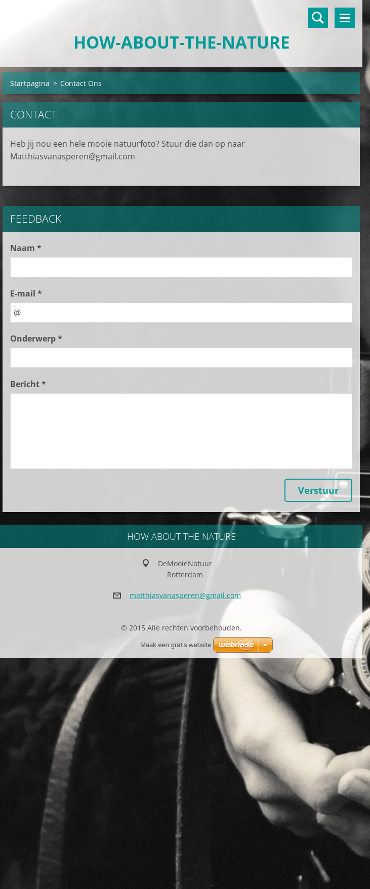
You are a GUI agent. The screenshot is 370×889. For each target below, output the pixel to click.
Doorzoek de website (318, 18)
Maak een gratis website (175, 645)
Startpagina (30, 83)
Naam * (26, 247)
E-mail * (26, 293)
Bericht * (28, 384)
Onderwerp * (36, 338)
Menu (345, 18)
